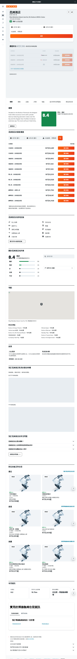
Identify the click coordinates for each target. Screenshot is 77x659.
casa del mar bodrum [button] (48, 529)
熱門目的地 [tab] (24, 613)
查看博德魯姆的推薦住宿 (67, 541)
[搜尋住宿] (3, 15)
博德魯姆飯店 (45, 624)
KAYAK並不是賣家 (42, 644)
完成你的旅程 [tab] (14, 613)
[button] (75, 2)
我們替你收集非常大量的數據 (42, 647)
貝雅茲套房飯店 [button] (46, 494)
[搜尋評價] (60, 256)
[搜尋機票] (3, 11)
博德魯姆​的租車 (16, 624)
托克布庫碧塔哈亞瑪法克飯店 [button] (17, 564)
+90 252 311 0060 (15, 19)
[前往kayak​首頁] (11, 6)
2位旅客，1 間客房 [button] (16, 31)
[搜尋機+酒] (3, 22)
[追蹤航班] (3, 31)
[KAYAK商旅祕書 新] (3, 34)
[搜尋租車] (3, 19)
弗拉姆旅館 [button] (45, 564)
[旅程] (3, 39)
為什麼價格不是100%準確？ (42, 650)
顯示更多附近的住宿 (69, 471)
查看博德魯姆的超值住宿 (67, 506)
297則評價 (19, 21)
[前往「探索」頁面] (3, 27)
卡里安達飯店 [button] (12, 494)
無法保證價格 (31, 639)
